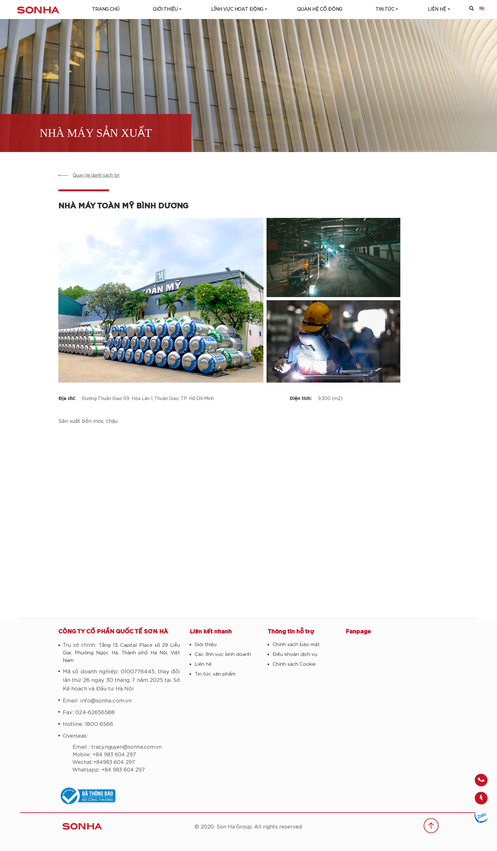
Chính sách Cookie (294, 664)
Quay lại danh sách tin (96, 175)
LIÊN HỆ (437, 9)
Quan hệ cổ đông (319, 9)
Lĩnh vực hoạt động (237, 9)
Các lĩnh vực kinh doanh (223, 654)
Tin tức (385, 9)
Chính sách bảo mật (296, 644)
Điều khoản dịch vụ (295, 654)
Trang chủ (105, 9)
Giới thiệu (165, 9)
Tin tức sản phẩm (215, 674)
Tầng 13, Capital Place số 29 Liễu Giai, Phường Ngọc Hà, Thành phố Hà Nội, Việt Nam (121, 653)
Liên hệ (203, 664)
